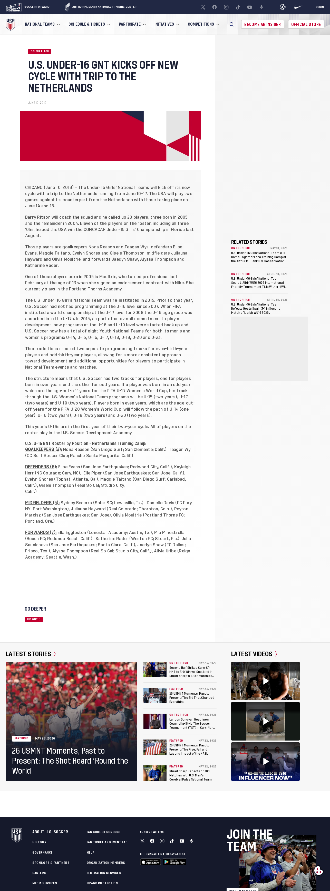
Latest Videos (254, 654)
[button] (231, 24)
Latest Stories (31, 654)
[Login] (320, 7)
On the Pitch (40, 51)
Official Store (306, 24)
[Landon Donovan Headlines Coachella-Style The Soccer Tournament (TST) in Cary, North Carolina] (155, 721)
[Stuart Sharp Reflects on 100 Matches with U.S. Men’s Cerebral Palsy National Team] (155, 773)
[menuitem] (42, 24)
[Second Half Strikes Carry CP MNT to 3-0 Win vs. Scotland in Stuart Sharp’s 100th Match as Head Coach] (155, 669)
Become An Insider (262, 24)
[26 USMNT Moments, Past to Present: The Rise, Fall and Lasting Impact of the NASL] (155, 747)
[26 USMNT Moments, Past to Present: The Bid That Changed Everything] (155, 695)
